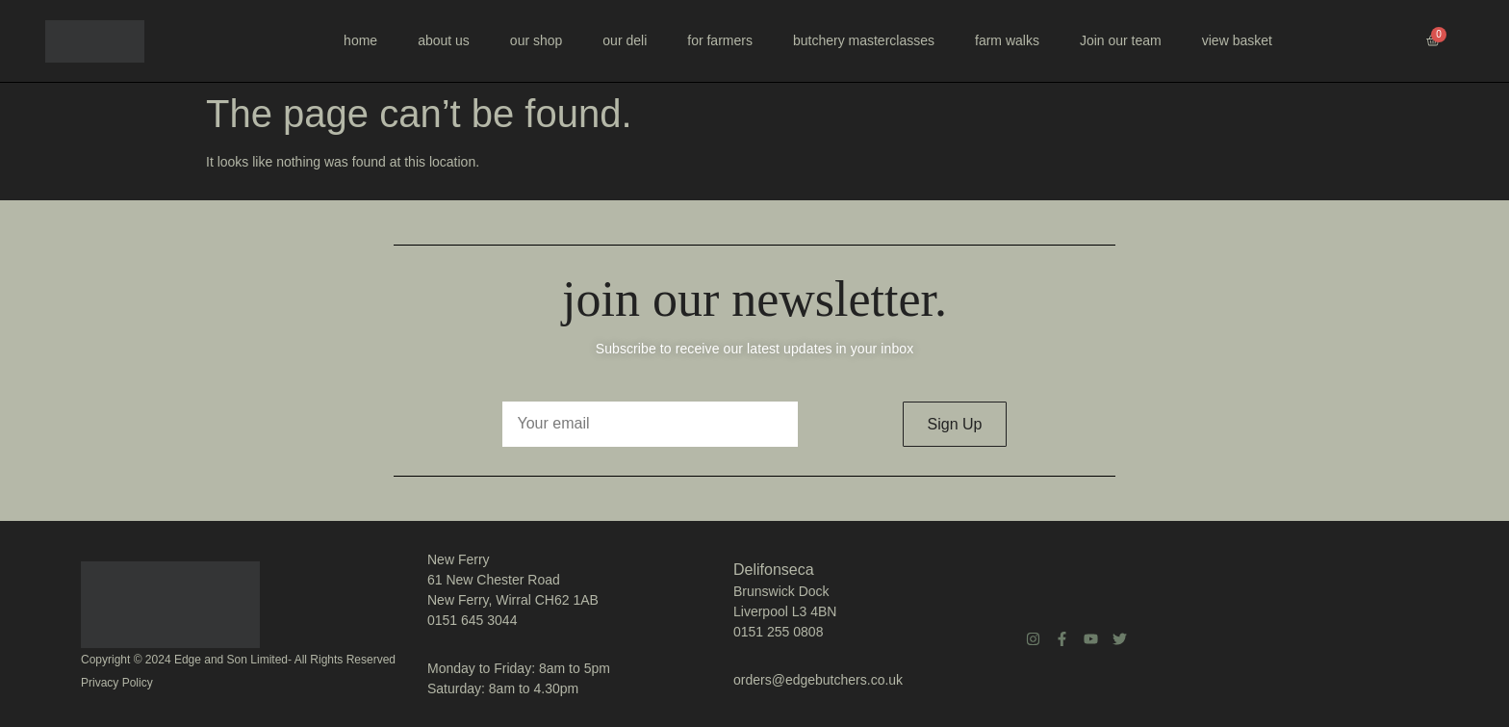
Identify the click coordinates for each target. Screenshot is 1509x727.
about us (444, 40)
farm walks (1007, 40)
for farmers (720, 40)
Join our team (1121, 40)
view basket (1237, 40)
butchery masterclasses (863, 40)
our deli (624, 40)
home (360, 40)
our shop (536, 40)
